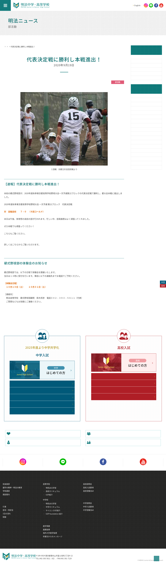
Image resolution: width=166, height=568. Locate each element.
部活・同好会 (8, 513)
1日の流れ (7, 517)
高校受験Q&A (88, 494)
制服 (4, 520)
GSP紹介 (49, 498)
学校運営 (6, 494)
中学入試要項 (88, 510)
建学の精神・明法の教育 (12, 491)
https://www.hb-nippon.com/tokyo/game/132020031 (35, 248)
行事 (4, 510)
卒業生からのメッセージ (52, 540)
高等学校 (46, 487)
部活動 (26, 46)
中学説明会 (87, 506)
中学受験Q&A (88, 513)
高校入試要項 (88, 491)
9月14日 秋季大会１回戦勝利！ (20, 237)
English (137, 5)
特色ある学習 (51, 491)
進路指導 (46, 533)
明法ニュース (16, 46)
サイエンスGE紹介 (53, 513)
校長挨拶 (6, 487)
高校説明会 (87, 487)
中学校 (45, 503)
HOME (6, 46)
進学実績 (46, 529)
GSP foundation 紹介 (54, 517)
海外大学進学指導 (50, 536)
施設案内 (6, 497)
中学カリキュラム (53, 510)
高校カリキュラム (53, 494)
